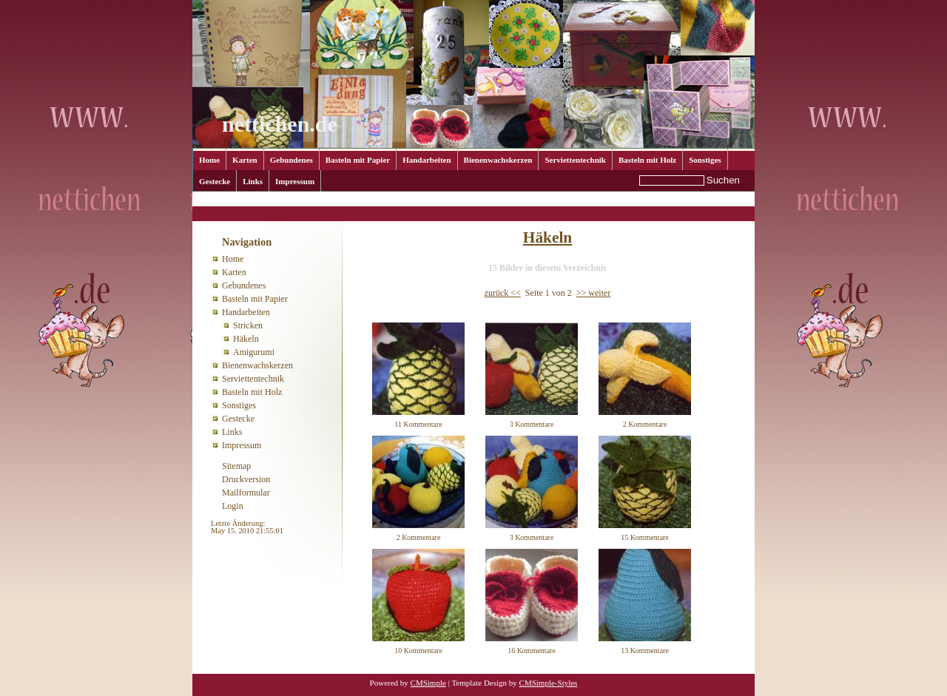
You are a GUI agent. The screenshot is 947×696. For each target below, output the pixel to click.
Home (209, 159)
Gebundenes (291, 159)
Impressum (294, 181)
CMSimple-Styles (548, 682)
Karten (244, 159)
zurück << (503, 293)
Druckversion (246, 479)
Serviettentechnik (575, 159)
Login (232, 506)
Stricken (248, 325)
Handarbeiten (426, 159)
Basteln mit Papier (358, 159)
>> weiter (593, 293)
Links (253, 181)
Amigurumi (253, 352)
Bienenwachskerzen (498, 159)
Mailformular (246, 492)
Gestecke (214, 181)
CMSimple (428, 682)
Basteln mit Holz (647, 159)
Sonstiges (705, 159)
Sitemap (236, 466)
